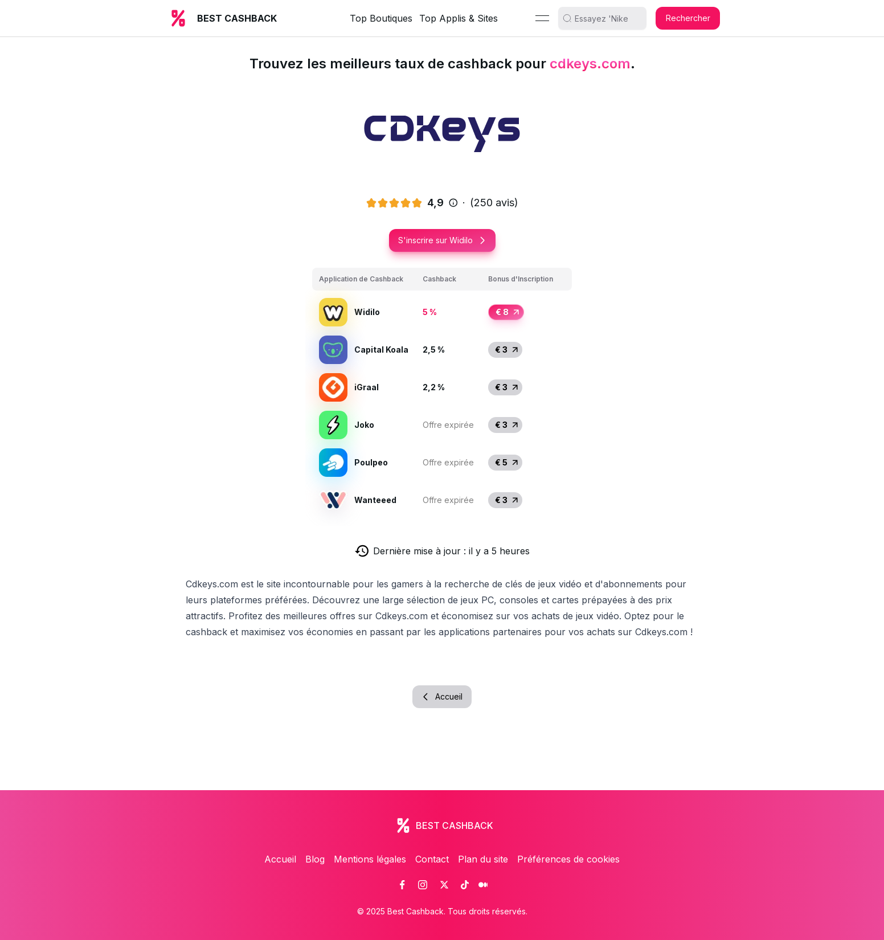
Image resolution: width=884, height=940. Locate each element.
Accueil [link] (280, 859)
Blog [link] (315, 859)
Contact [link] (432, 859)
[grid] (442, 393)
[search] (606, 18)
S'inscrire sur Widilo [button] (442, 240)
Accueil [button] (442, 696)
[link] (402, 884)
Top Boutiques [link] (381, 18)
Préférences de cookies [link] (568, 859)
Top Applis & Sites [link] (458, 18)
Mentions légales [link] (370, 859)
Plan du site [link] (483, 859)
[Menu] (542, 18)
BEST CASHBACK (237, 18)
